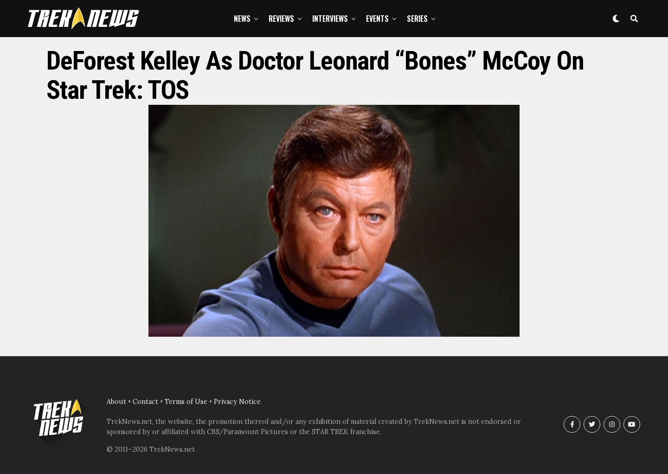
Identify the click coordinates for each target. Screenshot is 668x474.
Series (417, 18)
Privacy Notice (237, 401)
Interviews (330, 18)
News (242, 18)
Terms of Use (186, 401)
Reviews (281, 18)
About (116, 401)
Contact (145, 401)
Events (377, 18)
